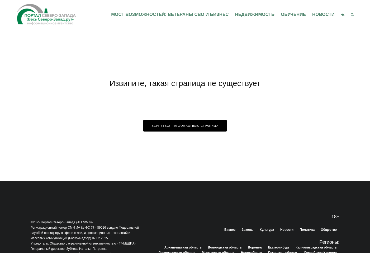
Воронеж (255, 247)
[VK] (343, 14)
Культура (267, 230)
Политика (307, 230)
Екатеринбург (279, 247)
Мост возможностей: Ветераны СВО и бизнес (170, 14)
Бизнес (229, 230)
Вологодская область (225, 247)
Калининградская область (316, 247)
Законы (248, 230)
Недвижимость (255, 14)
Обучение (293, 14)
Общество (329, 230)
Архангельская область (183, 247)
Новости (323, 14)
